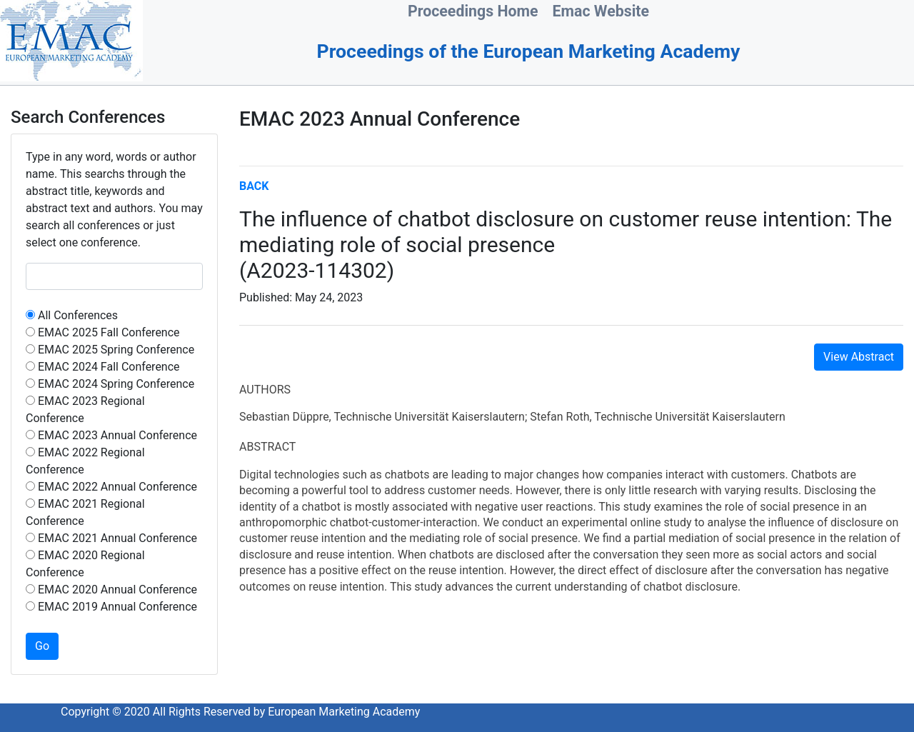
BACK (253, 186)
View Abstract (858, 357)
